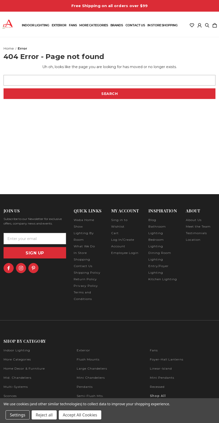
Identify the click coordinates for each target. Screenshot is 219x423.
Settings (17, 415)
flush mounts (88, 359)
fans (154, 350)
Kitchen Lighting (162, 279)
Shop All (158, 396)
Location (193, 239)
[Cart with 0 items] (214, 24)
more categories (17, 359)
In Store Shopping (162, 25)
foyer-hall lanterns (166, 359)
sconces (10, 396)
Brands (116, 25)
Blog (152, 220)
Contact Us (135, 25)
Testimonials (196, 233)
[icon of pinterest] (33, 268)
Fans (73, 25)
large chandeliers (92, 368)
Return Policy (85, 279)
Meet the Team (198, 226)
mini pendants (162, 377)
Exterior (59, 25)
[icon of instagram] (21, 268)
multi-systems (16, 387)
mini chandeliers (91, 377)
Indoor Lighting (35, 25)
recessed (157, 387)
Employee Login (124, 253)
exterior (83, 350)
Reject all (44, 415)
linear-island (161, 368)
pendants (85, 387)
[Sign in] (199, 24)
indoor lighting (17, 350)
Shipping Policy (87, 272)
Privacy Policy (86, 286)
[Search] (207, 24)
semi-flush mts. (90, 396)
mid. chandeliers (17, 377)
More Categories (93, 25)
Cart (115, 233)
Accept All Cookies (80, 415)
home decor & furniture (24, 368)
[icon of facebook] (9, 268)
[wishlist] (192, 24)
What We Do (84, 246)
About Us (194, 220)
